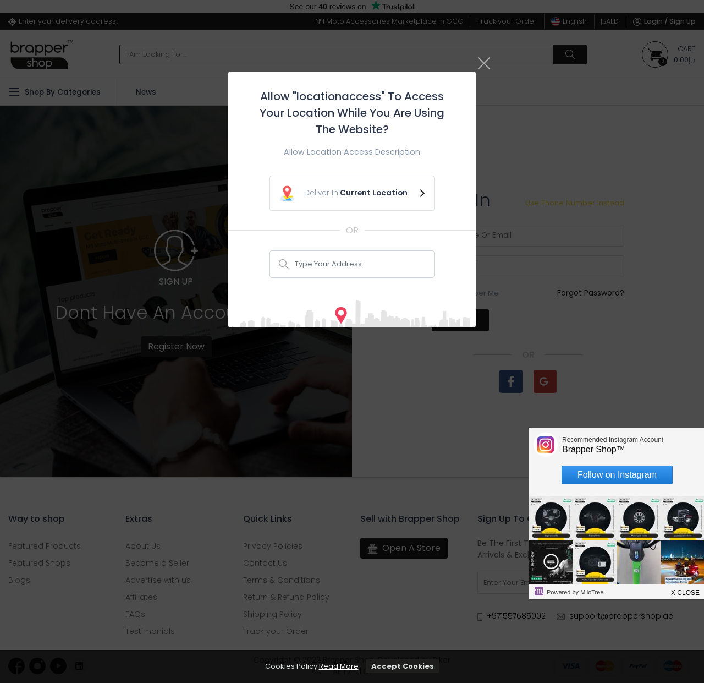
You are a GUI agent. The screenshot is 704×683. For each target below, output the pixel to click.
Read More (339, 666)
